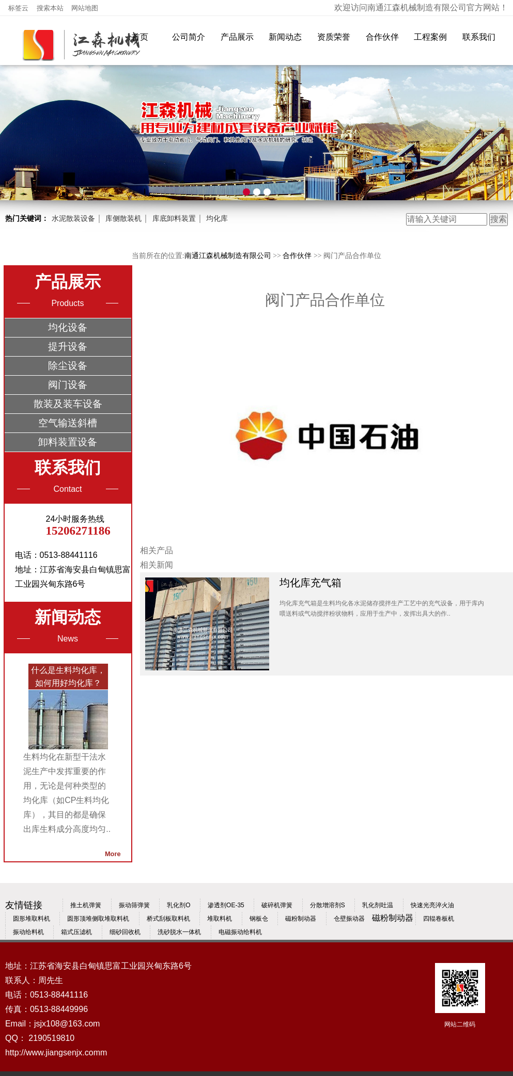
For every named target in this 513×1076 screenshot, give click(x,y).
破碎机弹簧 (276, 905)
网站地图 (84, 8)
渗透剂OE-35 (226, 905)
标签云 (19, 8)
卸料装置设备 (67, 442)
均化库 (217, 218)
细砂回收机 (125, 932)
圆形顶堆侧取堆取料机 (98, 918)
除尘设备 (67, 365)
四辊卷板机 (438, 918)
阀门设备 (67, 384)
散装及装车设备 (68, 403)
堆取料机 (219, 918)
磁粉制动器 (300, 918)
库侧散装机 (123, 218)
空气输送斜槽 (67, 422)
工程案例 (430, 37)
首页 (140, 37)
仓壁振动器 (349, 918)
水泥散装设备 (73, 218)
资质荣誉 (333, 37)
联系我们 (478, 37)
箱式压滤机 (76, 932)
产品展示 (237, 37)
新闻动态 (285, 37)
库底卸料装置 (174, 218)
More (113, 854)
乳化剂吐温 (377, 905)
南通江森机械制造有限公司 (227, 256)
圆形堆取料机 (31, 918)
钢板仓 (259, 918)
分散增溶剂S (327, 905)
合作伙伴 (382, 37)
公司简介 (188, 37)
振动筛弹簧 (134, 905)
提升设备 (67, 346)
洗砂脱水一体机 (179, 932)
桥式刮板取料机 (168, 918)
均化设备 (67, 327)
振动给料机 (28, 932)
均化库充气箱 (310, 582)
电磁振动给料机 (240, 932)
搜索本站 (51, 8)
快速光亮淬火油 (432, 905)
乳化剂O (178, 905)
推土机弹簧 (85, 905)
